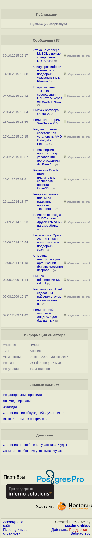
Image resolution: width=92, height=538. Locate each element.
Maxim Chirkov (77, 526)
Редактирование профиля (22, 395)
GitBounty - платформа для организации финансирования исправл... (48, 263)
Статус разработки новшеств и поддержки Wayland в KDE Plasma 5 (47, 74)
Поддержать (79, 530)
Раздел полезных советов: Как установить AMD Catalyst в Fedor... (47, 137)
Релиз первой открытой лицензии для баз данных (45, 315)
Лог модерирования (17, 401)
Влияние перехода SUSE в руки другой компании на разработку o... (47, 222)
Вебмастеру (80, 533)
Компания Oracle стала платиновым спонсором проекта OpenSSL (45, 179)
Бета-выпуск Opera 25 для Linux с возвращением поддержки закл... (47, 242)
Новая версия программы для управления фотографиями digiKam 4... (46, 157)
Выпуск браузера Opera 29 (46, 111)
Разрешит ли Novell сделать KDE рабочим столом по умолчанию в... (48, 297)
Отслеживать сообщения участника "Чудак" (35, 445)
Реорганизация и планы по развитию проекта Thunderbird (45, 201)
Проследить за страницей (15, 531)
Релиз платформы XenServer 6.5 (47, 121)
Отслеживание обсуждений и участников (33, 413)
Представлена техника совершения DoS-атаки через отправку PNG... (47, 94)
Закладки (10, 407)
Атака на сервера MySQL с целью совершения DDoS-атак (47, 55)
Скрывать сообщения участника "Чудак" (33, 451)
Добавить (59, 530)
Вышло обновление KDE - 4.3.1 (48, 279)
